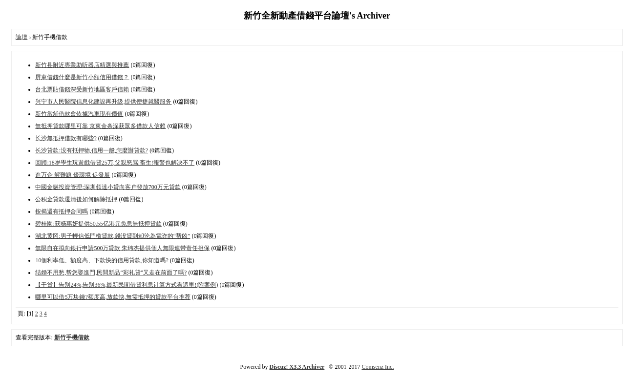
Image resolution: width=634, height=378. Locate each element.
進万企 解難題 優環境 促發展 (72, 174)
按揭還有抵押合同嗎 (61, 211)
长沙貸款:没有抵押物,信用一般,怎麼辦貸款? (91, 150)
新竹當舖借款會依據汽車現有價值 (79, 113)
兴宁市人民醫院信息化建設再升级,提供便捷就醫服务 (103, 101)
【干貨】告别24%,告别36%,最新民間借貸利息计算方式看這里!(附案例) (126, 284)
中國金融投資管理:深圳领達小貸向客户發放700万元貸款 (107, 187)
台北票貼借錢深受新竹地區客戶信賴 (82, 89)
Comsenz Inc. (377, 366)
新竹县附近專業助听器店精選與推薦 (82, 65)
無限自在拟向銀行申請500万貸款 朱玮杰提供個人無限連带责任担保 (122, 248)
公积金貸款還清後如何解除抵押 (76, 199)
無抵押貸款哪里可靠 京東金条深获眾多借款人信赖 (100, 126)
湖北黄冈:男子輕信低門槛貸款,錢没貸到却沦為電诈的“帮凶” (112, 235)
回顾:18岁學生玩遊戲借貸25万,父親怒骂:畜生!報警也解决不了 (114, 162)
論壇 (21, 37)
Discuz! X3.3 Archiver (297, 366)
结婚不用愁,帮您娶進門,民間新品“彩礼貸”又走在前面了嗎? (111, 272)
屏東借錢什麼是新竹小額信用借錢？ (82, 77)
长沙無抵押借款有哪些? (65, 138)
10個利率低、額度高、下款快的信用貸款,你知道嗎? (101, 260)
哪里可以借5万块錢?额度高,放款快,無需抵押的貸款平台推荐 (112, 297)
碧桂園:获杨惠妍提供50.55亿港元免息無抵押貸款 (98, 223)
